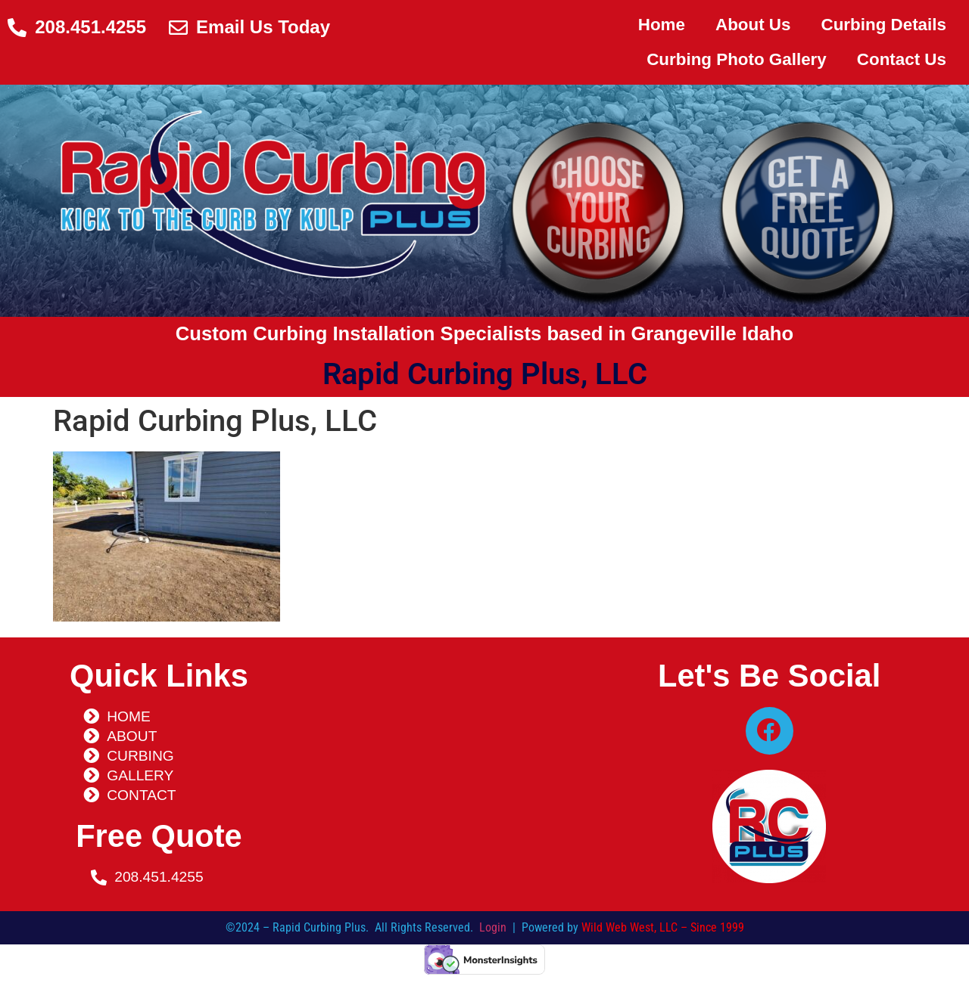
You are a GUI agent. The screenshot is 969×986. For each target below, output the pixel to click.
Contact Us (901, 59)
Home (661, 24)
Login (492, 933)
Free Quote (159, 836)
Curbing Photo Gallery (737, 59)
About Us (753, 24)
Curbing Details (883, 24)
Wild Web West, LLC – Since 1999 (662, 933)
